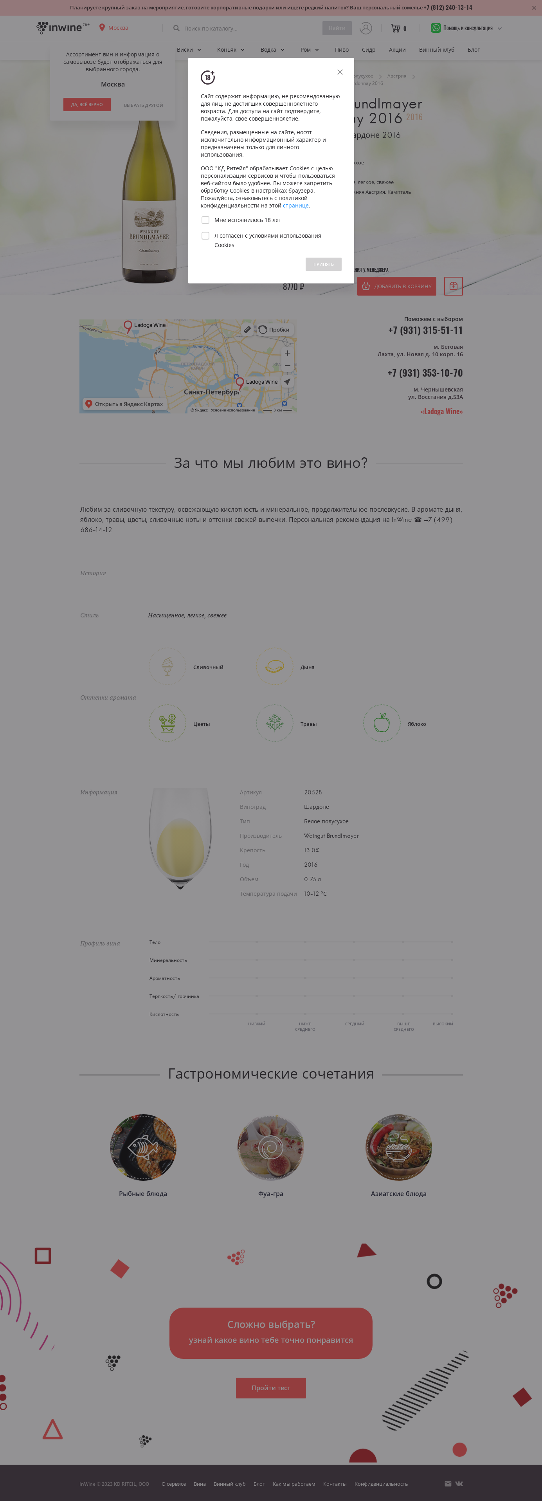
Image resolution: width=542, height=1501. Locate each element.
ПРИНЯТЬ (323, 264)
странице (296, 205)
